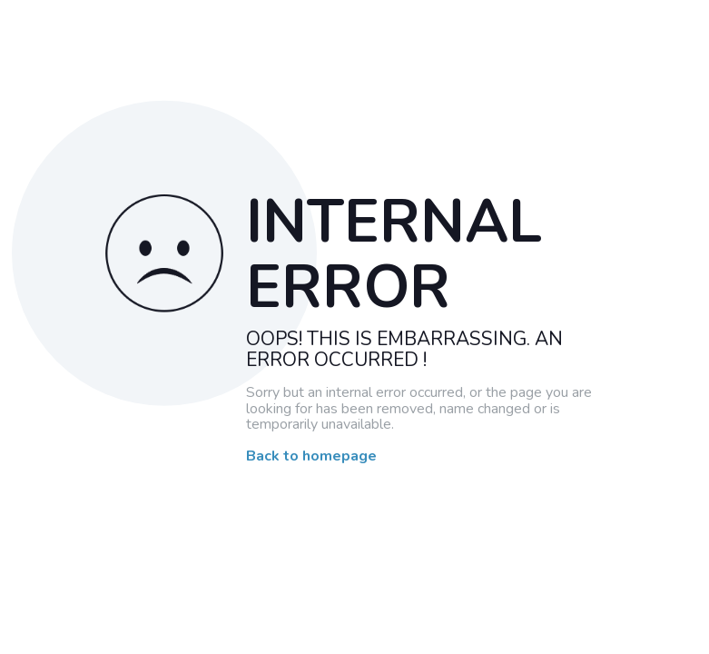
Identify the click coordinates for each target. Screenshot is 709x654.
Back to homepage (311, 457)
